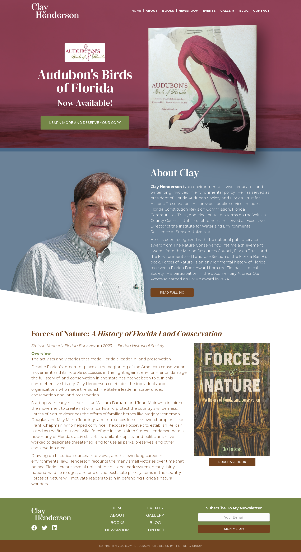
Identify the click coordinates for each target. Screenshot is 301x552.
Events (209, 10)
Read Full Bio (172, 292)
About (152, 10)
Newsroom (189, 10)
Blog (244, 10)
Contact (261, 10)
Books (168, 10)
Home (136, 10)
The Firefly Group (188, 545)
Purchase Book (232, 462)
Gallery (227, 10)
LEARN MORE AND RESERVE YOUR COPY (85, 123)
